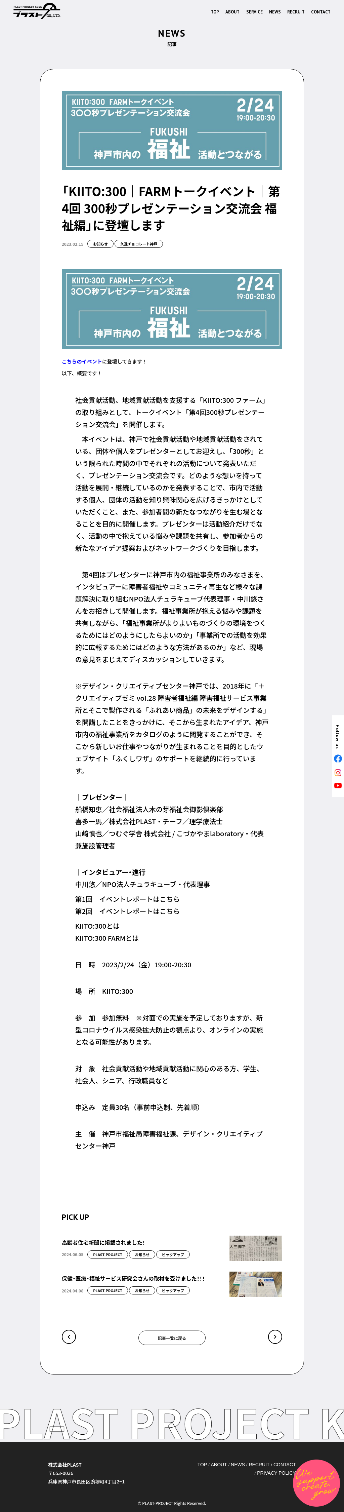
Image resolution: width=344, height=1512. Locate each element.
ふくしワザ (132, 758)
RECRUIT (296, 12)
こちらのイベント (82, 361)
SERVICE (254, 12)
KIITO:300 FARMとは (107, 938)
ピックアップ (173, 1254)
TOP (215, 12)
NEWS (275, 12)
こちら (170, 899)
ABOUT (232, 12)
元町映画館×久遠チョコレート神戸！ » (275, 1337)
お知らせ (100, 243)
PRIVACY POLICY (276, 1473)
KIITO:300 (117, 991)
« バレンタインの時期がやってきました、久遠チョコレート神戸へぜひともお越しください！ (69, 1337)
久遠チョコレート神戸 (138, 243)
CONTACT (321, 12)
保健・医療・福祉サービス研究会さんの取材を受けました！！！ (133, 1278)
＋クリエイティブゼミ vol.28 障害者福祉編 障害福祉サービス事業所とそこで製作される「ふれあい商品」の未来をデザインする (171, 698)
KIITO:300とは (97, 926)
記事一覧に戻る (172, 1338)
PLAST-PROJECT (107, 1254)
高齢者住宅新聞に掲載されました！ (103, 1242)
